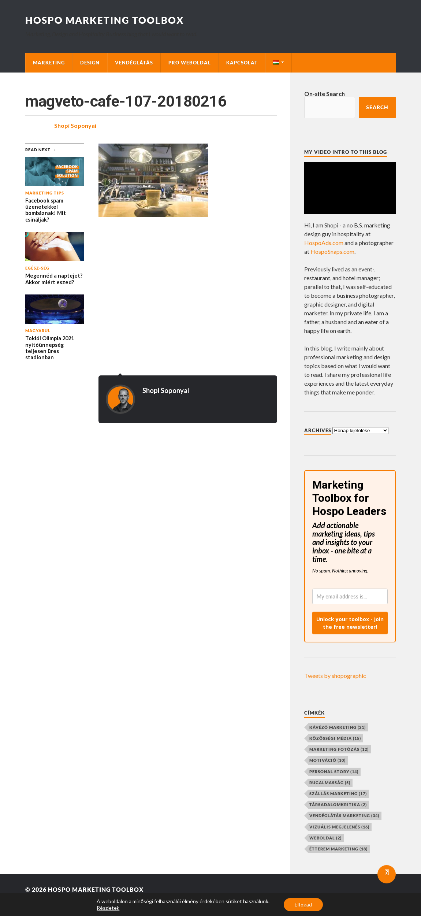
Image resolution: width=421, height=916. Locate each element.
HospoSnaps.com (332, 251)
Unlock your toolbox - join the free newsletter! (350, 623)
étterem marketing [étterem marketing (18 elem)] (338, 848)
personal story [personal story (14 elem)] (333, 771)
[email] (350, 596)
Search (377, 107)
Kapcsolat (242, 63)
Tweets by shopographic (335, 675)
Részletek (108, 908)
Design (90, 63)
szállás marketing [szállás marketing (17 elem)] (338, 793)
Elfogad (303, 904)
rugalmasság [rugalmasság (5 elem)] (329, 782)
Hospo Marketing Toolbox (104, 20)
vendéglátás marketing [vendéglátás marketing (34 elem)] (344, 815)
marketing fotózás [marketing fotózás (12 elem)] (339, 749)
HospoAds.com (323, 242)
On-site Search (324, 93)
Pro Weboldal (189, 63)
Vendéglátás (134, 63)
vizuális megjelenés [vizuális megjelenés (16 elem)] (339, 826)
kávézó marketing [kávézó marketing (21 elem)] (337, 727)
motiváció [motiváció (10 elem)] (327, 760)
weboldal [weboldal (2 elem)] (325, 837)
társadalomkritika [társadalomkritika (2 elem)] (338, 804)
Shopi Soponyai (75, 125)
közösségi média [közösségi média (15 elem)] (335, 738)
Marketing (49, 63)
